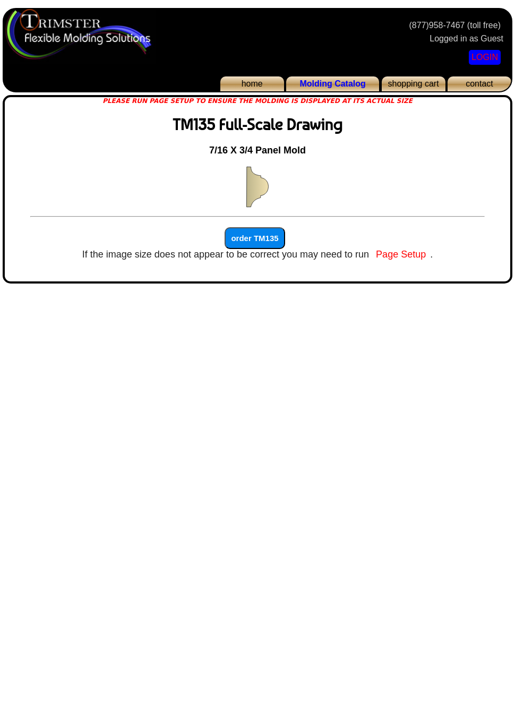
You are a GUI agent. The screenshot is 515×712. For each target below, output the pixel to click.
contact (479, 83)
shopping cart (413, 83)
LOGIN (484, 57)
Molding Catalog (332, 83)
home (252, 83)
